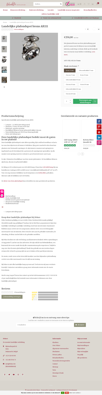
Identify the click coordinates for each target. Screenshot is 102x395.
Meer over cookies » (75, 392)
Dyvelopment (73, 390)
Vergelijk (80, 355)
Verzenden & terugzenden (61, 361)
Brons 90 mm (84, 75)
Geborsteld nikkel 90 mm (73, 80)
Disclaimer (56, 351)
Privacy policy (57, 355)
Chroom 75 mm (70, 75)
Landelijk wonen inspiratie (69, 10)
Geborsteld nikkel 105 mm (73, 89)
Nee (67, 392)
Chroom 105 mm (71, 94)
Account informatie (83, 342)
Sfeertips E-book (57, 373)
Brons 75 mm (70, 70)
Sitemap (55, 367)
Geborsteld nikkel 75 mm (86, 70)
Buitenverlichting (36, 10)
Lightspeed (52, 390)
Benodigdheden (90, 10)
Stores (54, 376)
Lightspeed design (61, 390)
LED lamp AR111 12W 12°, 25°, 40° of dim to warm (70, 142)
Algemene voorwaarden (60, 348)
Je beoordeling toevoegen (12, 297)
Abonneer (80, 325)
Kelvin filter (42, 173)
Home (5, 10)
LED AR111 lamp (48, 167)
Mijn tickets (81, 348)
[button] (5, 34)
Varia (54, 370)
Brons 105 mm (84, 84)
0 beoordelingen (19, 29)
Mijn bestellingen (83, 345)
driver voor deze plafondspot (13, 181)
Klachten (55, 342)
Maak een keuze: (71, 66)
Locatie (51, 10)
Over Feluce (56, 345)
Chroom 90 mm (70, 84)
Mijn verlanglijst (82, 351)
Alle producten (82, 358)
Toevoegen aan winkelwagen (88, 101)
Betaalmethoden (58, 358)
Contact (55, 364)
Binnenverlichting (17, 10)
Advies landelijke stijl (50, 14)
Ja (62, 392)
